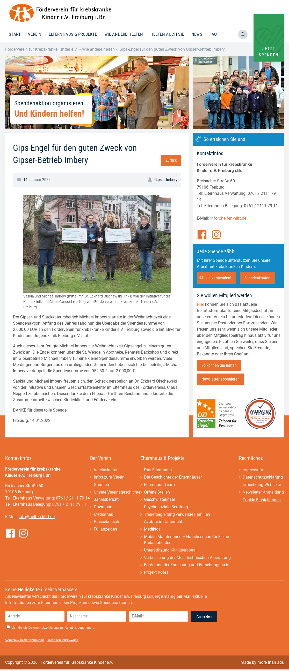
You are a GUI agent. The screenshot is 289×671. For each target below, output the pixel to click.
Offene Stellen (157, 492)
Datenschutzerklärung (263, 477)
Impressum (253, 470)
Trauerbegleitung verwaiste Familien (177, 515)
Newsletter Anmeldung (263, 492)
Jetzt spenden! (218, 277)
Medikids (152, 530)
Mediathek (103, 515)
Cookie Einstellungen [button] (262, 500)
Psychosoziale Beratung (166, 507)
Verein (34, 34)
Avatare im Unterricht (163, 522)
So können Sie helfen (219, 365)
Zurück (171, 160)
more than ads (270, 663)
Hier (200, 304)
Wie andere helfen (123, 34)
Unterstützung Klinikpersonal (170, 551)
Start (15, 34)
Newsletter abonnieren (220, 379)
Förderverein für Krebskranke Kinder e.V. (41, 49)
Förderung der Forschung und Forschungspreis (186, 566)
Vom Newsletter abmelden (24, 642)
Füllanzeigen (105, 530)
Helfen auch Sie (167, 34)
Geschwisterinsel (159, 500)
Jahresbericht (106, 500)
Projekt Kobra (156, 573)
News (197, 34)
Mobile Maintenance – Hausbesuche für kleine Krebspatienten (186, 540)
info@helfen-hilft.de (228, 218)
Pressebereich (106, 522)
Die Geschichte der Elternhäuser (173, 477)
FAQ (213, 34)
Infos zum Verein (109, 477)
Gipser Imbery (165, 179)
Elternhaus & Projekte (73, 34)
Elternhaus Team (159, 485)
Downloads (104, 507)
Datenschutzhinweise (62, 642)
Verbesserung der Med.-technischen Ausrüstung (187, 558)
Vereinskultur (106, 470)
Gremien (101, 485)
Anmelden (204, 618)
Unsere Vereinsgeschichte (117, 492)
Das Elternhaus (158, 470)
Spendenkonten (257, 277)
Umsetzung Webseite (262, 485)
